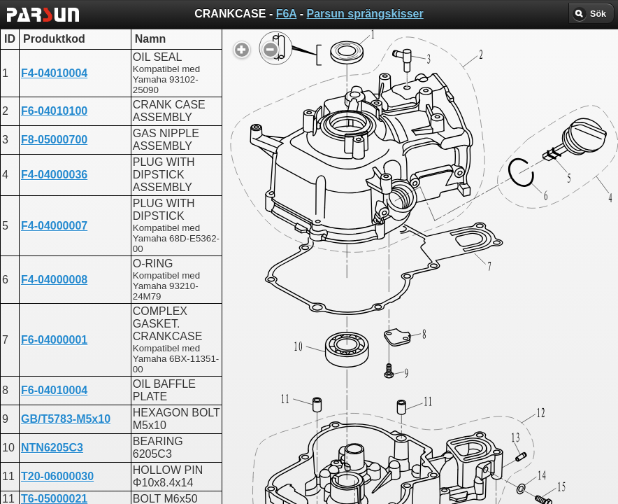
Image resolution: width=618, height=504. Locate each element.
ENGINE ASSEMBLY (283, 367)
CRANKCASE (265, 354)
